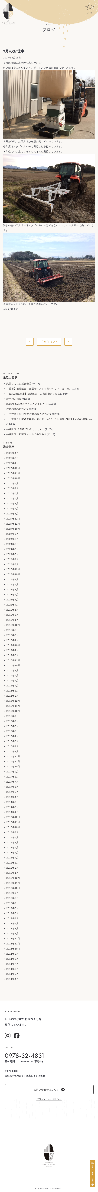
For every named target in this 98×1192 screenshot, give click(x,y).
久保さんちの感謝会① (19, 383)
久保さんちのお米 (8, 14)
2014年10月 (13, 766)
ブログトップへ (49, 341)
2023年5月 (12, 599)
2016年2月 (12, 695)
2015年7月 (12, 721)
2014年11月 (13, 761)
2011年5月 (12, 973)
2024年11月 (13, 523)
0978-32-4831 (25, 1056)
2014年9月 (12, 771)
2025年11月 (13, 473)
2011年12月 (13, 938)
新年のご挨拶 (13, 398)
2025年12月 (13, 468)
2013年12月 (13, 817)
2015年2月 (12, 746)
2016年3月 (12, 690)
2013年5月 (12, 852)
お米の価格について (17, 409)
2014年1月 (12, 812)
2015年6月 (12, 726)
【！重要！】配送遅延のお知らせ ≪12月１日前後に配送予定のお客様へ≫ (49, 419)
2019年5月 (12, 609)
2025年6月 (12, 493)
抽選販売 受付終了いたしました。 (25, 429)
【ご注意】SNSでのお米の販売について (29, 414)
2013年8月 (12, 837)
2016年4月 (12, 685)
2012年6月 (12, 908)
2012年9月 (12, 893)
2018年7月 (12, 630)
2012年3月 (12, 923)
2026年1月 (12, 463)
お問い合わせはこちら (49, 1089)
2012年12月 (13, 877)
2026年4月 (12, 453)
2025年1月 (12, 513)
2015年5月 (12, 731)
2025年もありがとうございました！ (27, 403)
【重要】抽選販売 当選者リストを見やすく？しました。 (39, 388)
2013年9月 (12, 832)
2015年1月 (12, 751)
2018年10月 (13, 625)
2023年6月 (12, 594)
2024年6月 (12, 549)
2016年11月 (13, 660)
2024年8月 (12, 539)
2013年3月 (12, 862)
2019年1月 (12, 619)
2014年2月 (12, 807)
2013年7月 (12, 842)
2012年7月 (12, 903)
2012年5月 (12, 913)
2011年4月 (12, 979)
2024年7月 (12, 544)
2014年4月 (12, 797)
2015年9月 (12, 716)
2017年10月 (13, 645)
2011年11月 (13, 943)
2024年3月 (12, 564)
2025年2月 (12, 508)
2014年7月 (12, 781)
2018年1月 (12, 640)
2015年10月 (13, 711)
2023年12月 (13, 569)
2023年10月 (13, 574)
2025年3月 (12, 503)
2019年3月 (12, 614)
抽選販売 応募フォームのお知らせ (26, 434)
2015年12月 (13, 700)
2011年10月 (13, 948)
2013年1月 (12, 872)
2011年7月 (12, 964)
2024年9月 (12, 533)
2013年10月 (13, 827)
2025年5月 (12, 498)
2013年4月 (12, 857)
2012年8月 (12, 898)
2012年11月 (13, 883)
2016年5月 (12, 680)
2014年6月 (12, 786)
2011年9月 (12, 953)
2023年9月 (12, 579)
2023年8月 (12, 584)
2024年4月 (12, 559)
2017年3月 (12, 655)
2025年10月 (13, 478)
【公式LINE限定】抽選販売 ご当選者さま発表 (33, 393)
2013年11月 (13, 822)
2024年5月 (12, 554)
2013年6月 (12, 847)
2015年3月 (12, 741)
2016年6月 (12, 675)
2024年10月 (13, 528)
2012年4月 (12, 918)
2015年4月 (12, 736)
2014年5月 (12, 791)
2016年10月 (13, 665)
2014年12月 (13, 756)
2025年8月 (12, 483)
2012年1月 (12, 933)
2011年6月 (12, 969)
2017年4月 (12, 650)
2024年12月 (13, 518)
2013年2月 (12, 867)
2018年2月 (12, 635)
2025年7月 (12, 488)
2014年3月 (12, 802)
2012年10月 (13, 888)
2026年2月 (12, 458)
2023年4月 (12, 604)
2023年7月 (12, 589)
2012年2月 (12, 928)
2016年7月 (12, 670)
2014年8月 (12, 776)
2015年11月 (13, 705)
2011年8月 (12, 958)
